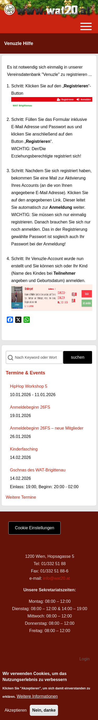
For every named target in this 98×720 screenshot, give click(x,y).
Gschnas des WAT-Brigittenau (38, 470)
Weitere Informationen (37, 698)
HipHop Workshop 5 (28, 386)
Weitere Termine (21, 497)
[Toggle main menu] (49, 26)
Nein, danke (44, 712)
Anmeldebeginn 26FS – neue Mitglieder (46, 428)
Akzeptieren (15, 712)
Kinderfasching (24, 449)
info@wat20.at (56, 578)
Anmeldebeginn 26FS (30, 407)
